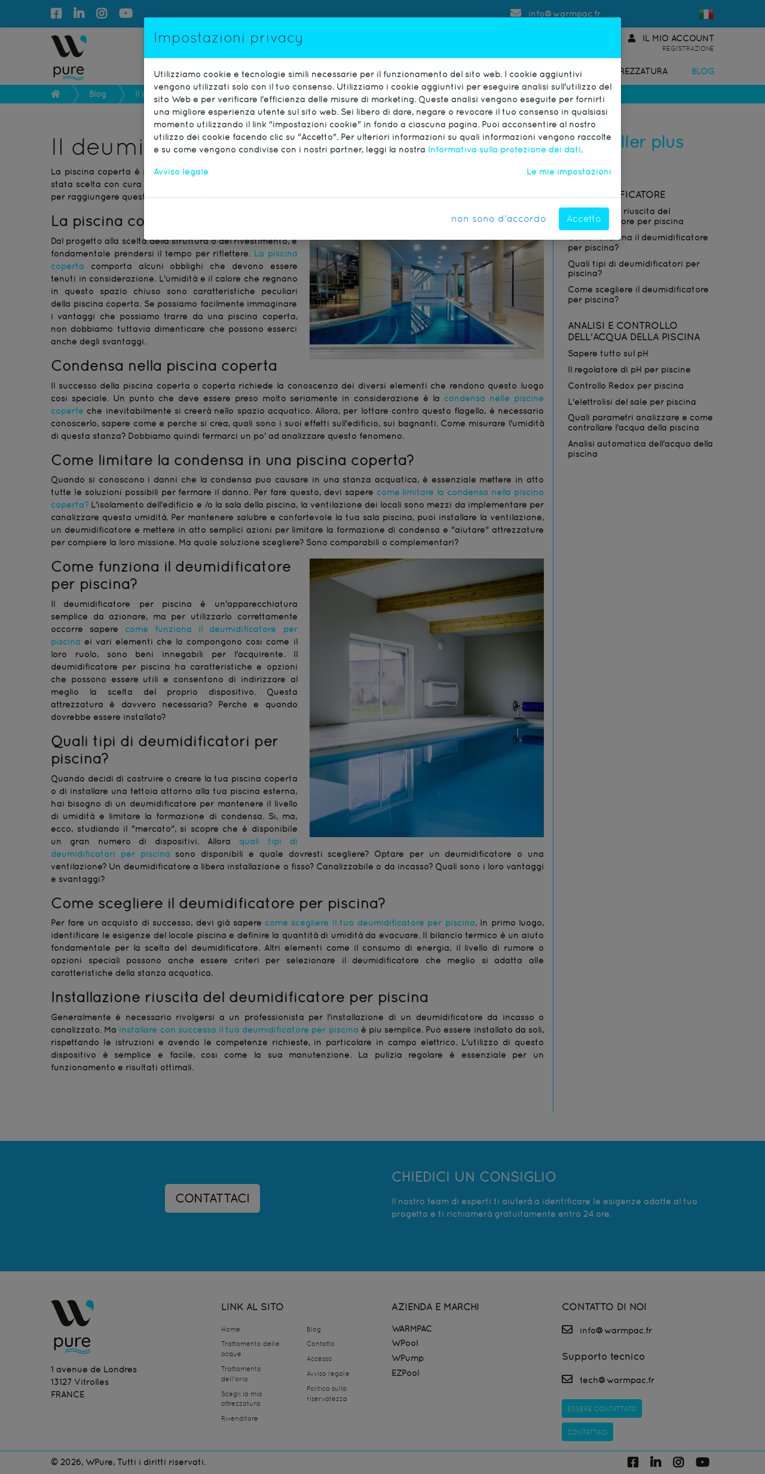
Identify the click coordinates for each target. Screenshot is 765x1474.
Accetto (584, 218)
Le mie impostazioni (569, 171)
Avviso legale (181, 171)
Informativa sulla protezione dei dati (504, 149)
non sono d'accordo (498, 218)
